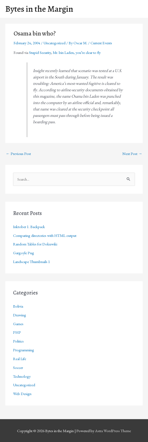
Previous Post (18, 153)
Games (18, 323)
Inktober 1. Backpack (29, 226)
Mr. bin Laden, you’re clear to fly (77, 52)
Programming (23, 349)
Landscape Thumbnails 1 (31, 261)
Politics (18, 341)
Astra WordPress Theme (113, 430)
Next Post (132, 153)
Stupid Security (40, 52)
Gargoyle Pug (23, 252)
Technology (22, 376)
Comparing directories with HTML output (44, 235)
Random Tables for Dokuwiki (35, 243)
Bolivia (18, 306)
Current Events (101, 42)
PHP (17, 332)
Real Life (19, 358)
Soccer (18, 367)
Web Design (22, 393)
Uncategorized (54, 42)
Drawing (19, 314)
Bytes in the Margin (39, 9)
